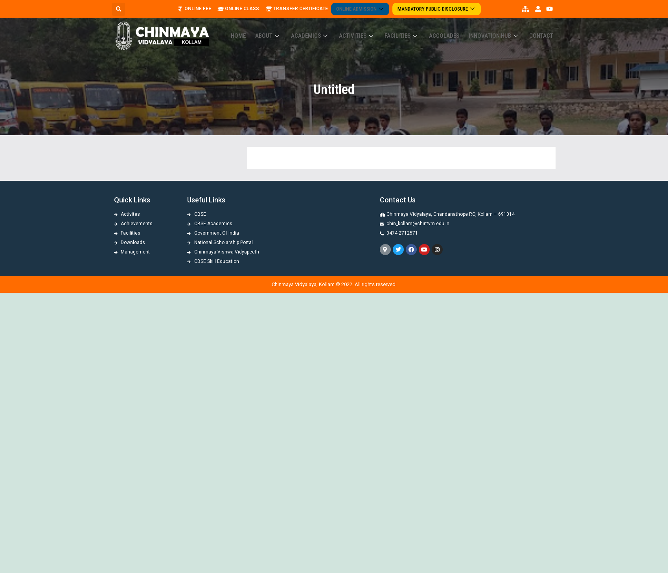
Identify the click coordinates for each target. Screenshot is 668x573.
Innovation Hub (498, 28)
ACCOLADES (452, 28)
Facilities (413, 28)
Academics (328, 28)
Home (262, 28)
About (289, 28)
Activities (371, 28)
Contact (543, 28)
